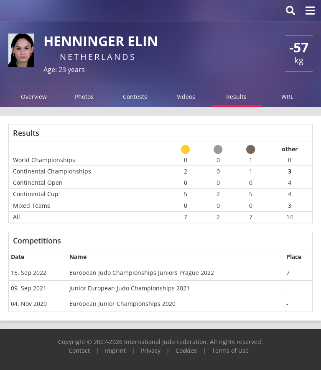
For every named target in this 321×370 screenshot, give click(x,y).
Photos (84, 97)
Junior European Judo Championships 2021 (129, 288)
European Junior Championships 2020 (122, 304)
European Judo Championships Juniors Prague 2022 (141, 273)
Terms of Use (230, 350)
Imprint (115, 350)
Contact (79, 350)
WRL (287, 97)
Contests (135, 97)
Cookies (186, 350)
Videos (186, 97)
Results (236, 97)
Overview (34, 97)
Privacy (150, 350)
